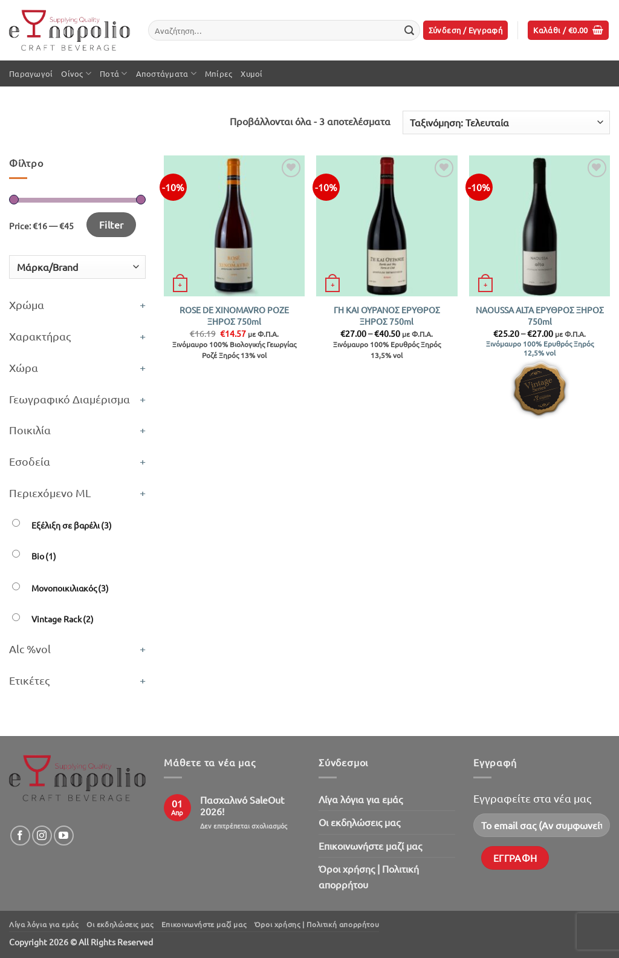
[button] (465, 31)
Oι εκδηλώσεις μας (359, 822)
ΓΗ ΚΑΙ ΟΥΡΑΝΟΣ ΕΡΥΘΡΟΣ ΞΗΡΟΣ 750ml (387, 315)
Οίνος (76, 73)
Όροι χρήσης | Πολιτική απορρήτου (369, 876)
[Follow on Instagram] (42, 836)
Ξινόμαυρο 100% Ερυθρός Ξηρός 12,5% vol (540, 348)
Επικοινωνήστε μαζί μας (370, 845)
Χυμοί (251, 73)
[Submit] (409, 30)
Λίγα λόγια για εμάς (361, 799)
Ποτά (113, 73)
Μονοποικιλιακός (70, 587)
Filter (111, 224)
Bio (43, 555)
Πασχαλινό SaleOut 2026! (242, 805)
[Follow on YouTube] (64, 836)
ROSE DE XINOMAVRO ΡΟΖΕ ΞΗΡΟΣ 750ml (234, 315)
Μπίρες (219, 73)
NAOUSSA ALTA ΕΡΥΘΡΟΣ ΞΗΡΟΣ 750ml (540, 315)
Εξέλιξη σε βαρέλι (71, 525)
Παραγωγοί (31, 73)
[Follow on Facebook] (20, 836)
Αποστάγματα (166, 73)
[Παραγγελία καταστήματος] (506, 122)
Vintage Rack (62, 618)
